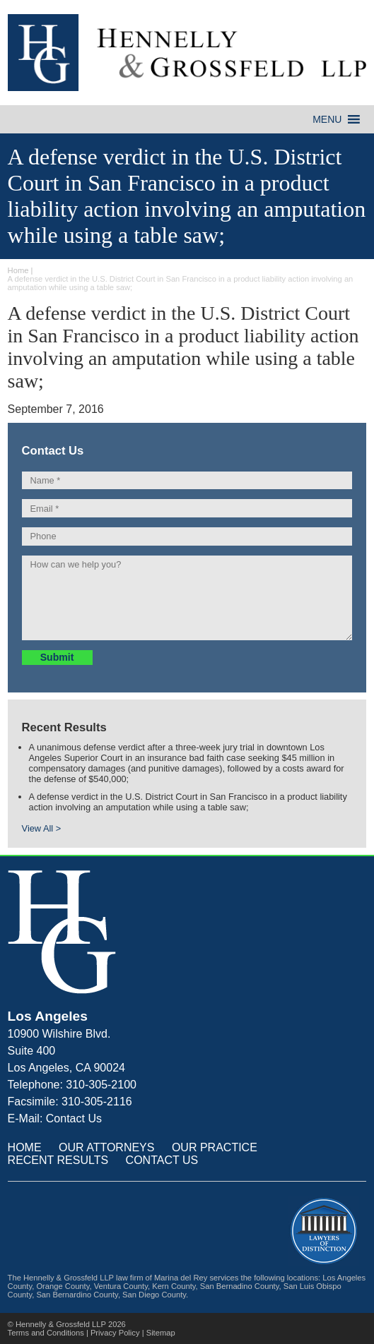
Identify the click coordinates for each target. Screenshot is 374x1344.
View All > (42, 828)
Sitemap (160, 1332)
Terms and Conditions (46, 1332)
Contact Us (74, 1118)
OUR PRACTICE (214, 1147)
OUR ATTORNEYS (106, 1147)
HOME (25, 1147)
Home (18, 270)
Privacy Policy (115, 1332)
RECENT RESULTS (58, 1160)
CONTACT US (162, 1160)
